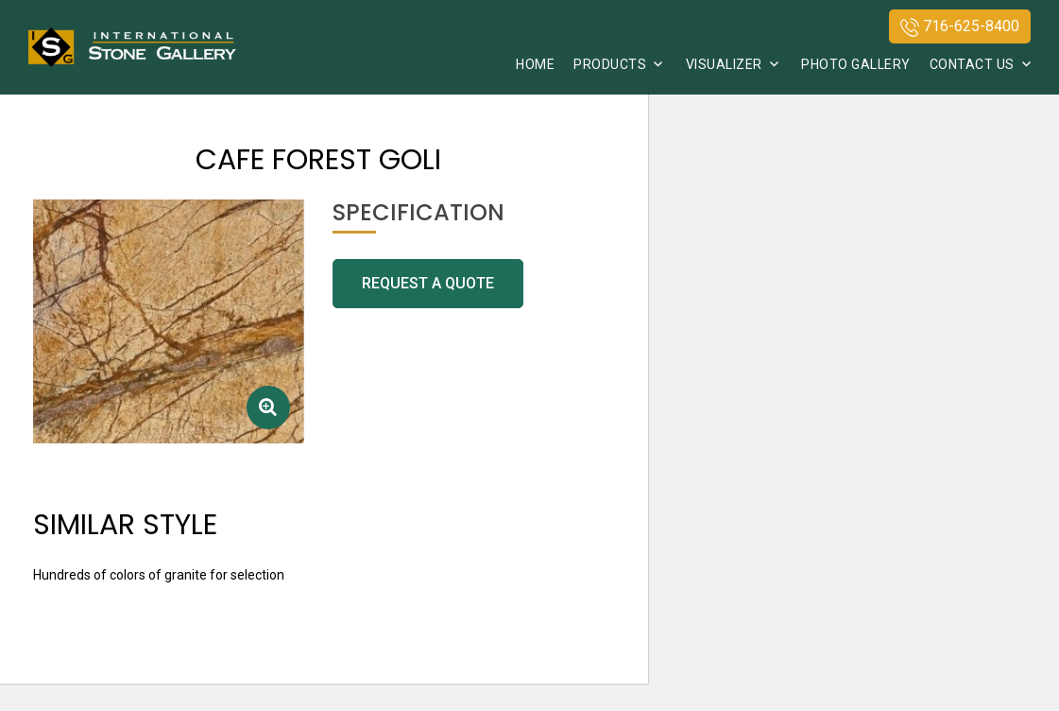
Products (609, 64)
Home (535, 64)
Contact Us (972, 64)
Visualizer (724, 64)
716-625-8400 (959, 27)
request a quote (428, 283)
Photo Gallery (856, 64)
